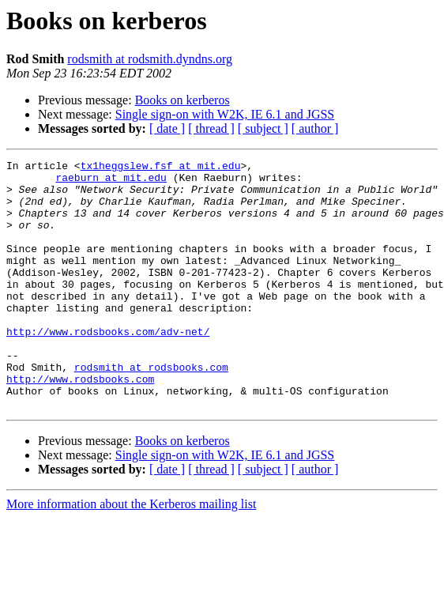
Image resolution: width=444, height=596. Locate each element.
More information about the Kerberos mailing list (131, 553)
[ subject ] (263, 128)
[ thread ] (211, 128)
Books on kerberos (182, 100)
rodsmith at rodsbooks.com (151, 409)
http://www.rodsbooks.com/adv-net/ (107, 367)
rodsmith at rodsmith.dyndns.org (149, 59)
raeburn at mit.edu (110, 182)
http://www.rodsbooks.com (80, 424)
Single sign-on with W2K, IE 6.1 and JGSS (224, 114)
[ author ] (315, 128)
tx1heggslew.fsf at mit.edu (161, 167)
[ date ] (167, 128)
